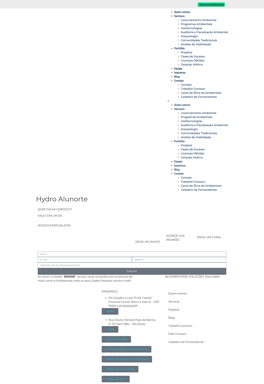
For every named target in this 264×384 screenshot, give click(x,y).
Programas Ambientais (196, 24)
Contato (179, 80)
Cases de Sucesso (193, 56)
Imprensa (180, 72)
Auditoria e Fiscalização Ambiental (204, 32)
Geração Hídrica (192, 64)
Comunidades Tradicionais (199, 40)
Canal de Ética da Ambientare (201, 92)
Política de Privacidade (148, 276)
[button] (198, 101)
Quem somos (182, 12)
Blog (177, 76)
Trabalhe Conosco (193, 88)
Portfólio (179, 48)
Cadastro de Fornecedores (199, 96)
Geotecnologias (191, 28)
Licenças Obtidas (192, 60)
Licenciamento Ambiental (198, 20)
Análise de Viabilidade (196, 44)
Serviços (179, 16)
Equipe (178, 68)
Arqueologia (189, 36)
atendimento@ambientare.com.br (155, 280)
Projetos (186, 52)
